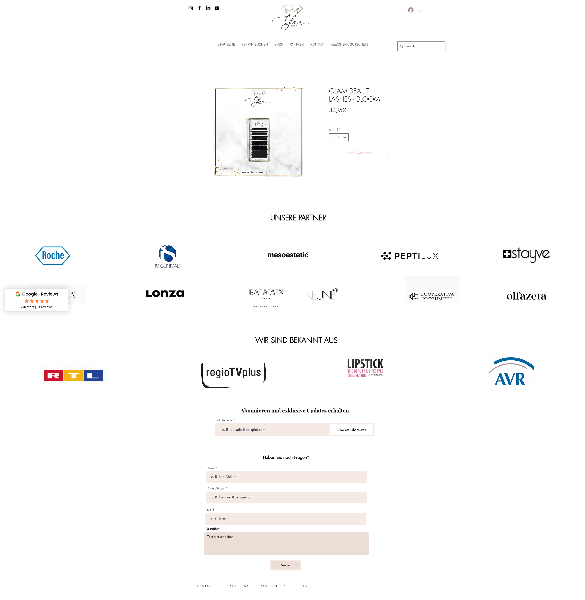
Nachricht (211, 528)
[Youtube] (217, 8)
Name (211, 468)
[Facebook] (199, 8)
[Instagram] (190, 8)
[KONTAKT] (205, 586)
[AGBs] (307, 586)
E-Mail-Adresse (223, 420)
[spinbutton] (339, 137)
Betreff (210, 509)
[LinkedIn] (208, 8)
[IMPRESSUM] (239, 586)
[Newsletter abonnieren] (351, 429)
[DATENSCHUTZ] (273, 586)
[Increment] (345, 137)
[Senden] (285, 565)
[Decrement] (332, 137)
